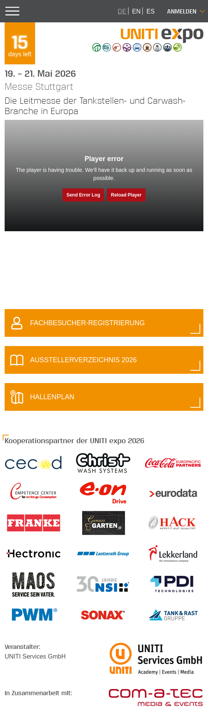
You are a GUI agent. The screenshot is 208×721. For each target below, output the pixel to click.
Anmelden (181, 11)
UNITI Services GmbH (35, 656)
